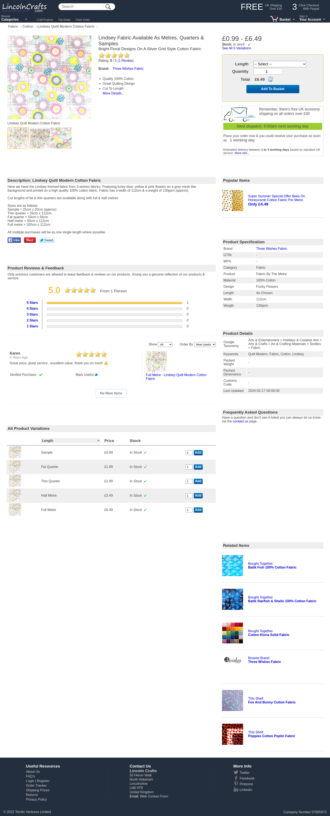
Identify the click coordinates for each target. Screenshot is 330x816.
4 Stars (32, 308)
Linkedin (246, 790)
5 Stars (32, 302)
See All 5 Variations (236, 48)
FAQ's (30, 776)
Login (30, 781)
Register (43, 781)
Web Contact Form (154, 796)
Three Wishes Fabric (271, 248)
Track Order (83, 19)
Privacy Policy (36, 799)
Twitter (245, 772)
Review (126, 60)
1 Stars (32, 326)
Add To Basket (272, 89)
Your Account (310, 19)
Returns (32, 795)
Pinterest (246, 784)
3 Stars (32, 314)
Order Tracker (36, 785)
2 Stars (32, 320)
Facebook (247, 778)
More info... (242, 153)
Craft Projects (45, 19)
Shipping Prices (37, 790)
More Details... (113, 93)
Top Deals (64, 19)
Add (198, 452)
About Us (33, 771)
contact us (240, 421)
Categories (10, 19)
